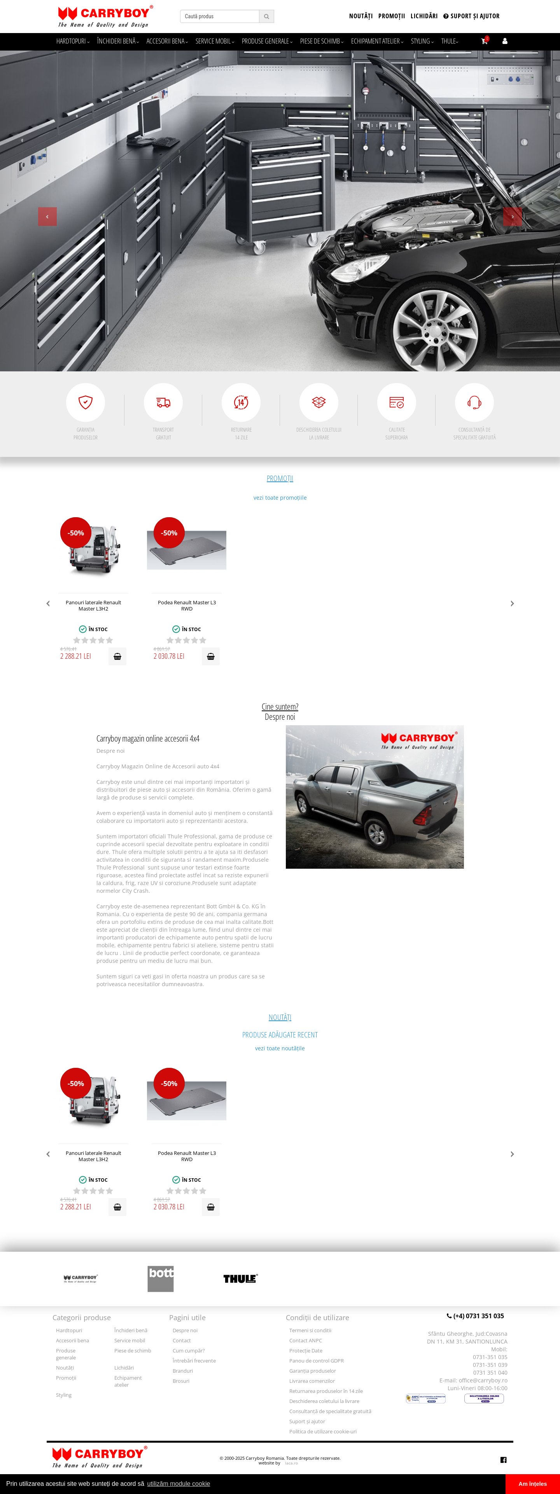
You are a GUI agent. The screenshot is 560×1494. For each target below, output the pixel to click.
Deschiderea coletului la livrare (324, 1401)
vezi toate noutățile (280, 1048)
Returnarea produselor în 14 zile (326, 1391)
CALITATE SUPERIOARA (396, 412)
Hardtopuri (72, 40)
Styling (422, 40)
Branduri (183, 1371)
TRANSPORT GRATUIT (163, 412)
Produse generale (267, 40)
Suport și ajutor (471, 16)
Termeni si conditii (310, 1330)
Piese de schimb (321, 40)
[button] (42, 211)
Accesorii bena (167, 40)
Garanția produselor (312, 1371)
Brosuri (181, 1381)
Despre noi (185, 1330)
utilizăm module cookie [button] (178, 1483)
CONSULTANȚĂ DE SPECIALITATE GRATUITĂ (474, 412)
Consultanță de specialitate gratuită (330, 1411)
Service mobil (215, 40)
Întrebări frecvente (194, 1361)
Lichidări (424, 16)
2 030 (175, 654)
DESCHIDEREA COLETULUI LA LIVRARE (318, 412)
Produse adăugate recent (280, 1025)
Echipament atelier (377, 40)
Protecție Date (305, 1350)
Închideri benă (118, 40)
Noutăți (361, 16)
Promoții (391, 16)
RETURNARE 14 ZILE (241, 412)
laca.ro (291, 1463)
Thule (449, 40)
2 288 (81, 654)
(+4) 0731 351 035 (475, 1316)
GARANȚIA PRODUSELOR (85, 412)
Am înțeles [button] (533, 1484)
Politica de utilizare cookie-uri (323, 1431)
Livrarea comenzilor (312, 1381)
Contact (182, 1340)
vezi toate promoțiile (280, 497)
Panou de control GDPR (316, 1361)
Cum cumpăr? (189, 1350)
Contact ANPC (305, 1340)
